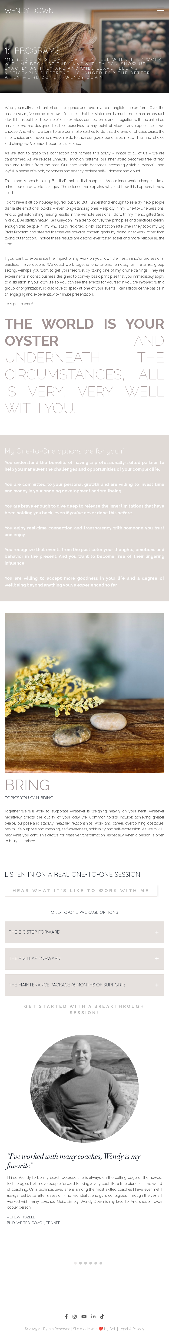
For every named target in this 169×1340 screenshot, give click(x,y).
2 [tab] (81, 1263)
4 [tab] (91, 1263)
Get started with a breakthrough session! (84, 1009)
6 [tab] (101, 1263)
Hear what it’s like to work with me (81, 890)
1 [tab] (76, 1263)
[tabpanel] (84, 1131)
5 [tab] (96, 1263)
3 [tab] (86, 1263)
